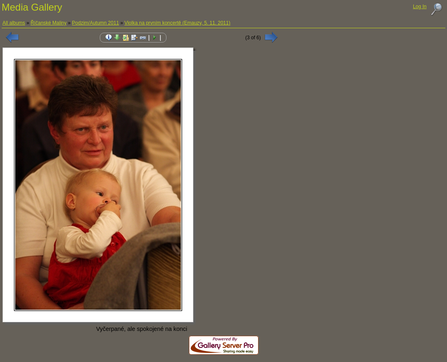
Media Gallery (32, 7)
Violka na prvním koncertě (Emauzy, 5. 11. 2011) (177, 23)
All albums (13, 23)
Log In (420, 6)
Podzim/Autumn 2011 (95, 23)
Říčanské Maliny (49, 23)
